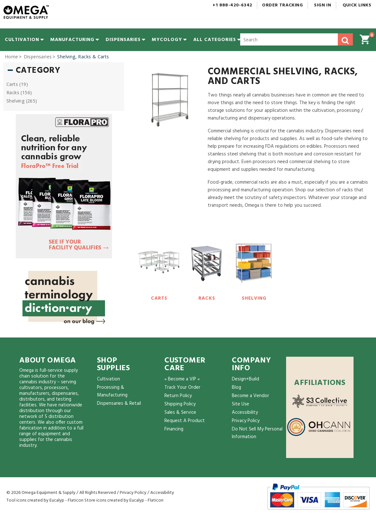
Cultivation (108, 379)
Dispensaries (38, 57)
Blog (236, 387)
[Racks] (206, 267)
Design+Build (245, 379)
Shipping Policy (180, 404)
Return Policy (178, 396)
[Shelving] (254, 267)
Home (11, 57)
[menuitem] (22, 40)
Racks (206, 298)
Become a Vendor (250, 396)
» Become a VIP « (182, 379)
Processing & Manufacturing (112, 391)
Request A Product (184, 421)
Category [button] (38, 71)
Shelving (254, 298)
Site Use (240, 404)
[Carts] (159, 267)
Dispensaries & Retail (119, 403)
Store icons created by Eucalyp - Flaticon (123, 500)
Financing (173, 429)
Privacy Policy (245, 421)
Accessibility (245, 412)
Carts (159, 298)
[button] (214, 40)
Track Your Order (182, 387)
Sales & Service (180, 412)
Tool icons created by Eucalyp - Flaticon (44, 500)
